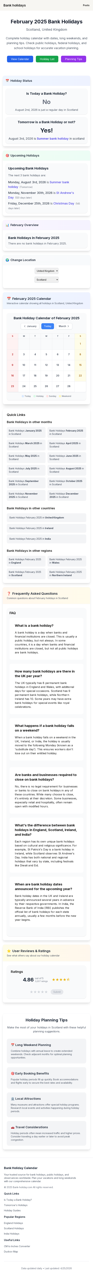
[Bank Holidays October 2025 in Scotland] (67, 482)
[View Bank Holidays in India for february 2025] (46, 539)
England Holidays (13, 1223)
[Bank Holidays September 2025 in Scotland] (26, 482)
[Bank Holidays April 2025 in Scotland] (67, 445)
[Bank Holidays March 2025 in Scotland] (26, 445)
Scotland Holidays (14, 1228)
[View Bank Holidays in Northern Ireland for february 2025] (67, 573)
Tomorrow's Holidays (16, 1205)
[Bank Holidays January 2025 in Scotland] (26, 432)
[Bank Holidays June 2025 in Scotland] (67, 457)
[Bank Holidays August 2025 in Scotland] (67, 470)
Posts (86, 5)
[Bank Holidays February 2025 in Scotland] (67, 432)
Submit (57, 991)
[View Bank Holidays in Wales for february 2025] (67, 561)
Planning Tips (73, 59)
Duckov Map (11, 1251)
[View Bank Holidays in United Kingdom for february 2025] (46, 517)
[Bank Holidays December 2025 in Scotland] (67, 495)
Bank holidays (15, 5)
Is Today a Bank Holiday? (18, 1199)
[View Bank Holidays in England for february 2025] (26, 561)
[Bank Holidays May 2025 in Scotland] (26, 457)
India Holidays (11, 1233)
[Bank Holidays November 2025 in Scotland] (26, 495)
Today (47, 326)
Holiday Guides (12, 1210)
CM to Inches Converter (17, 1246)
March (64, 326)
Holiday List (47, 59)
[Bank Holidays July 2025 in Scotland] (26, 470)
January (30, 326)
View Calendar (20, 59)
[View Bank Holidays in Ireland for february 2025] (46, 528)
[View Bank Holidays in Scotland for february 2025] (26, 573)
